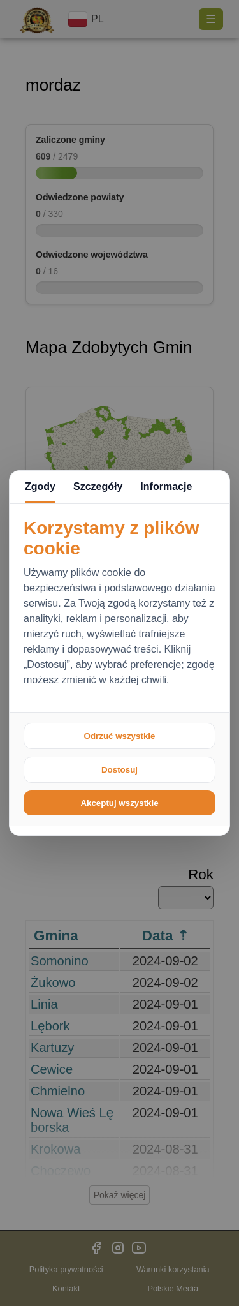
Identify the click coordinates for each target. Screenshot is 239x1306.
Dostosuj (119, 770)
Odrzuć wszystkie (120, 736)
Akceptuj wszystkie (119, 803)
